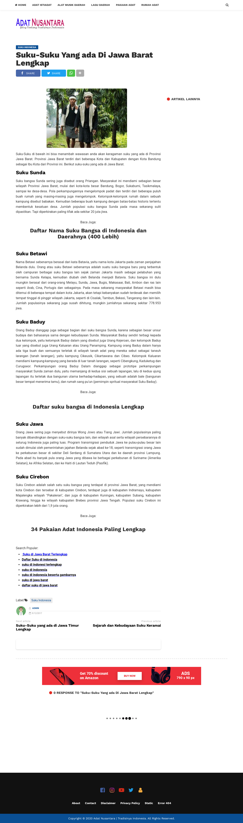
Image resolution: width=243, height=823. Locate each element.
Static (149, 803)
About (76, 803)
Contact (90, 803)
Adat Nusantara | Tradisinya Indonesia (119, 818)
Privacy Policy (130, 803)
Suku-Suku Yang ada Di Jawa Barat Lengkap (84, 59)
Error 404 (164, 803)
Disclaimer (108, 803)
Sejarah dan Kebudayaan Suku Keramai (127, 625)
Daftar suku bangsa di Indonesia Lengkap (88, 407)
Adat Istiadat (42, 4)
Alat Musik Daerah (71, 4)
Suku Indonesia (41, 600)
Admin (35, 608)
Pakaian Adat (125, 4)
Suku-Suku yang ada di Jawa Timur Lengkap (47, 627)
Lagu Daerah (100, 4)
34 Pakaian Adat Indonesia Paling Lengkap (88, 529)
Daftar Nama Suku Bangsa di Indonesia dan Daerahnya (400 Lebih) (88, 233)
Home (20, 4)
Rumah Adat (150, 4)
